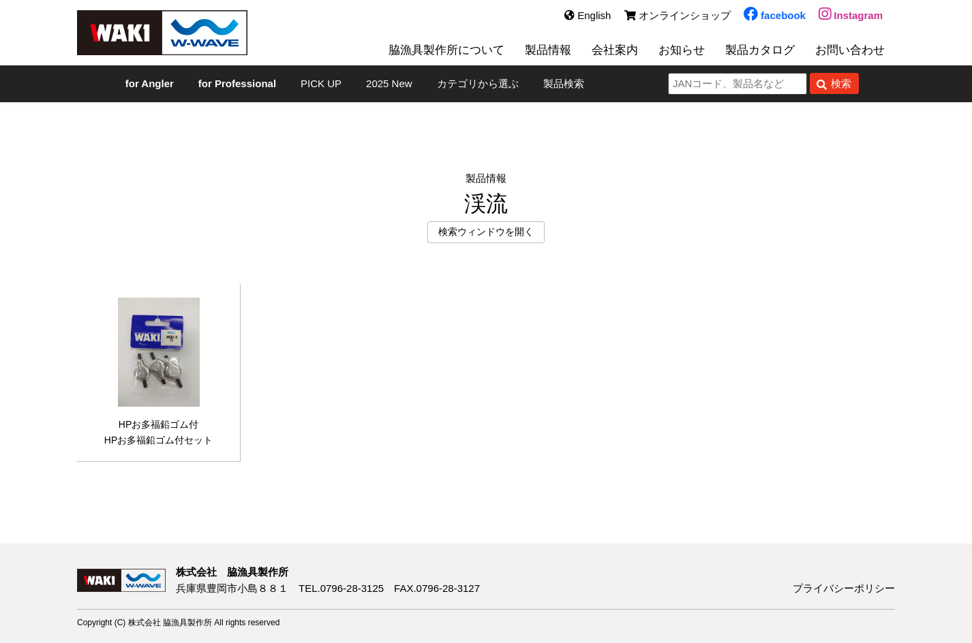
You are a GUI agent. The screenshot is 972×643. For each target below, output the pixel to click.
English (587, 15)
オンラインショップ (677, 15)
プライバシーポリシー (844, 588)
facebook (775, 15)
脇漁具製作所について (446, 50)
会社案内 (615, 50)
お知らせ (681, 50)
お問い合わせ (850, 50)
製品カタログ (760, 50)
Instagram (851, 15)
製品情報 (548, 50)
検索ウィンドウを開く (486, 232)
